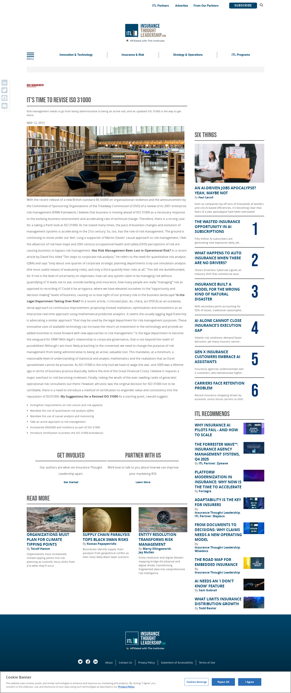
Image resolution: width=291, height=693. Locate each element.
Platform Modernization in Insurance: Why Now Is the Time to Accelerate (218, 479)
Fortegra (205, 491)
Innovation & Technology (76, 54)
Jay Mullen (146, 552)
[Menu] (36, 55)
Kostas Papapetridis (101, 544)
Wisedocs (201, 551)
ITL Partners (160, 5)
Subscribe (243, 5)
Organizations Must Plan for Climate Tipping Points (48, 539)
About (109, 662)
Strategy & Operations (188, 54)
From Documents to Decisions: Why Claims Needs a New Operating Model (218, 532)
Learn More (143, 482)
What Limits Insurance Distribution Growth (218, 601)
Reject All (223, 681)
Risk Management (35, 85)
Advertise (181, 5)
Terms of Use (207, 662)
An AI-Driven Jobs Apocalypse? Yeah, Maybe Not (225, 190)
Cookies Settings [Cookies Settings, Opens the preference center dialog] (197, 681)
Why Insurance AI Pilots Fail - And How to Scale (216, 430)
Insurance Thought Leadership (218, 513)
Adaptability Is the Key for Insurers (218, 502)
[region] (145, 682)
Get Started (71, 482)
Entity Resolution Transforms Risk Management (157, 539)
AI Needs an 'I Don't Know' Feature (214, 584)
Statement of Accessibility (177, 662)
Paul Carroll (205, 197)
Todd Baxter (207, 608)
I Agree (249, 681)
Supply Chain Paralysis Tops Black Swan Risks (106, 537)
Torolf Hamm (40, 549)
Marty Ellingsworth (157, 549)
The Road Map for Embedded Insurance (216, 562)
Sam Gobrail (208, 590)
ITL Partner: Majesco (210, 516)
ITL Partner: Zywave (213, 463)
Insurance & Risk (133, 54)
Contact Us (125, 662)
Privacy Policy (146, 662)
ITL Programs (241, 54)
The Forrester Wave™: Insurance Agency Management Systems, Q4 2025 (217, 452)
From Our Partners (206, 5)
